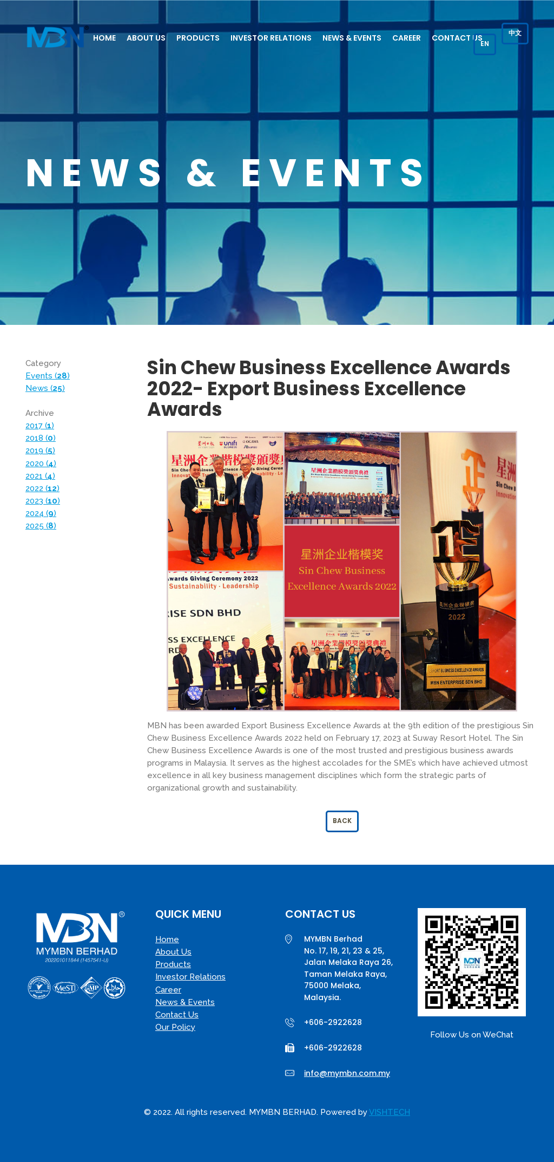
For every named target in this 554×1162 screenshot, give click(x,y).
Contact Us (457, 37)
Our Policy (175, 1027)
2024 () (40, 513)
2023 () (42, 501)
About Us (146, 37)
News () (45, 388)
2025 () (40, 526)
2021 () (40, 476)
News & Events (351, 37)
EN (484, 43)
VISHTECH (389, 1112)
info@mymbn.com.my (347, 1073)
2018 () (40, 438)
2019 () (40, 450)
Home (104, 37)
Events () (47, 376)
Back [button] (342, 820)
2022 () (42, 488)
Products (198, 37)
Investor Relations (271, 37)
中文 (515, 32)
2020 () (40, 463)
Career (406, 37)
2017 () (39, 425)
